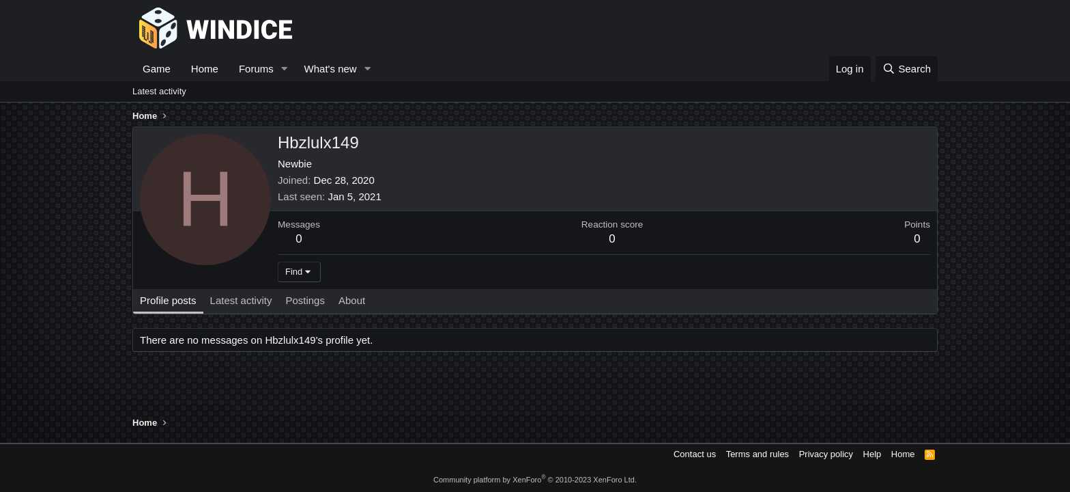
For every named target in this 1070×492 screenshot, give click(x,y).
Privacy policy (826, 454)
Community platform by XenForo (535, 480)
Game (157, 68)
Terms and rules (757, 454)
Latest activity (159, 91)
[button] (284, 68)
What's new (330, 68)
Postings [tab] (305, 300)
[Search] (907, 68)
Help (872, 454)
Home (204, 68)
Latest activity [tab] (241, 300)
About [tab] (351, 300)
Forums (256, 68)
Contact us (695, 454)
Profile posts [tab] (168, 300)
